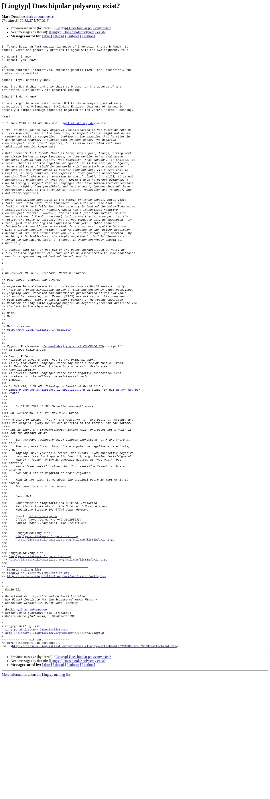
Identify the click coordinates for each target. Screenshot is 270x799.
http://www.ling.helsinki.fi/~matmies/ (39, 387)
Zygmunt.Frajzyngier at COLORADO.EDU (73, 407)
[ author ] (88, 36)
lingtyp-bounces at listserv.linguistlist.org (47, 459)
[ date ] (47, 36)
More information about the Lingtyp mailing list (36, 795)
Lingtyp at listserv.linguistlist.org (47, 635)
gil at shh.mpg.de (79, 139)
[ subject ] (74, 36)
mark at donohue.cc (40, 16)
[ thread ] (59, 36)
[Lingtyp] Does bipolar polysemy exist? (82, 28)
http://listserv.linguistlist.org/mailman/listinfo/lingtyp (65, 639)
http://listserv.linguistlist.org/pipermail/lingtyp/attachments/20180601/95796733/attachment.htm (94, 767)
